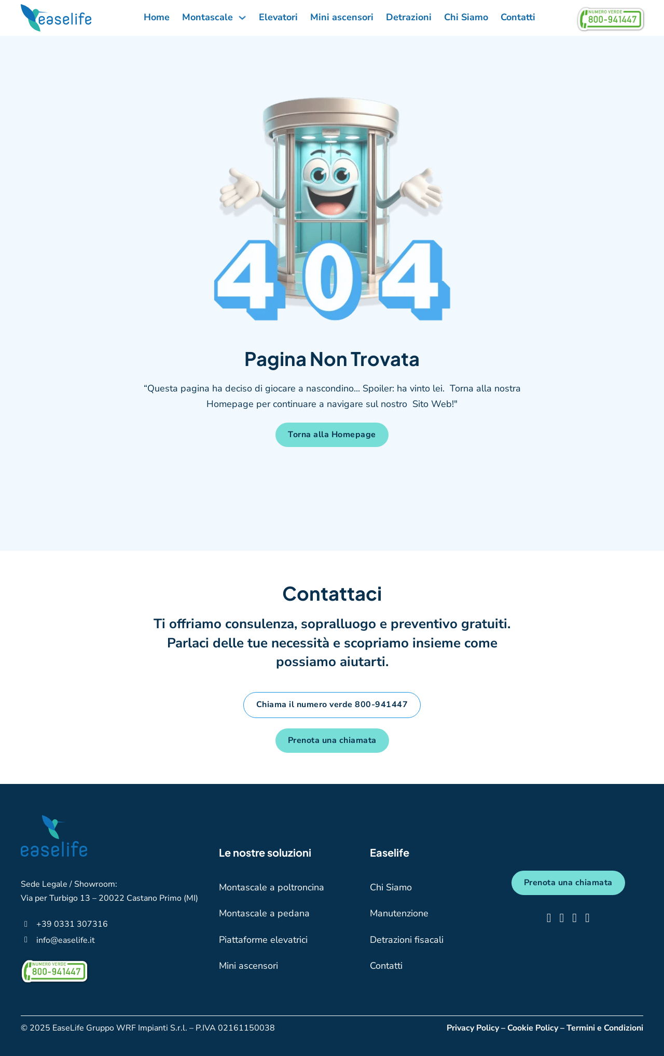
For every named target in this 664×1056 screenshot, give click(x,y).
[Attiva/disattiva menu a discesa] (242, 17)
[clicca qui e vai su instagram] (561, 918)
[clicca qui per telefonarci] (72, 924)
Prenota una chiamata (332, 740)
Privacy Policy (473, 1028)
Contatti (518, 17)
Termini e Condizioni (604, 1028)
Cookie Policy (532, 1028)
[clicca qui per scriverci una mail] (65, 940)
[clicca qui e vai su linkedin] (587, 918)
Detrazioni (409, 17)
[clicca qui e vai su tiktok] (574, 918)
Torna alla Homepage (332, 434)
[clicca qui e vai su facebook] (549, 918)
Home (157, 17)
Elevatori (278, 17)
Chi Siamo (466, 17)
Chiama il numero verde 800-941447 (332, 704)
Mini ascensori (342, 17)
